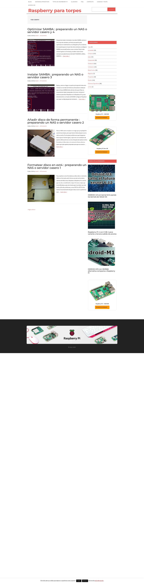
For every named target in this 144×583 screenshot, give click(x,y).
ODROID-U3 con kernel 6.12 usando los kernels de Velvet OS (102, 196)
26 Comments (43, 35)
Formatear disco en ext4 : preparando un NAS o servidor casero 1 (56, 166)
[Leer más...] (66, 56)
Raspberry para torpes (54, 10)
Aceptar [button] (78, 580)
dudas (89, 57)
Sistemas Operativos (93, 83)
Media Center (91, 70)
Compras (90, 53)
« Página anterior (31, 209)
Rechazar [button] (85, 580)
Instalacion (91, 67)
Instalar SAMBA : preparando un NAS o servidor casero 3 (55, 76)
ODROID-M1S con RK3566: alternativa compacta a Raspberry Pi (101, 271)
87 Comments (43, 81)
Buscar (111, 9)
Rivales (90, 80)
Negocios (90, 73)
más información (99, 581)
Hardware (90, 64)
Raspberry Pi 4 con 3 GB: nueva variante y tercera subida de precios (102, 233)
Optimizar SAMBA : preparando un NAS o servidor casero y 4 (57, 30)
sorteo (90, 87)
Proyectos (90, 77)
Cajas (89, 47)
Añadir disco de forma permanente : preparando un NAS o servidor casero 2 (55, 121)
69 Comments (43, 126)
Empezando (91, 60)
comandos (91, 50)
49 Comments (43, 171)
